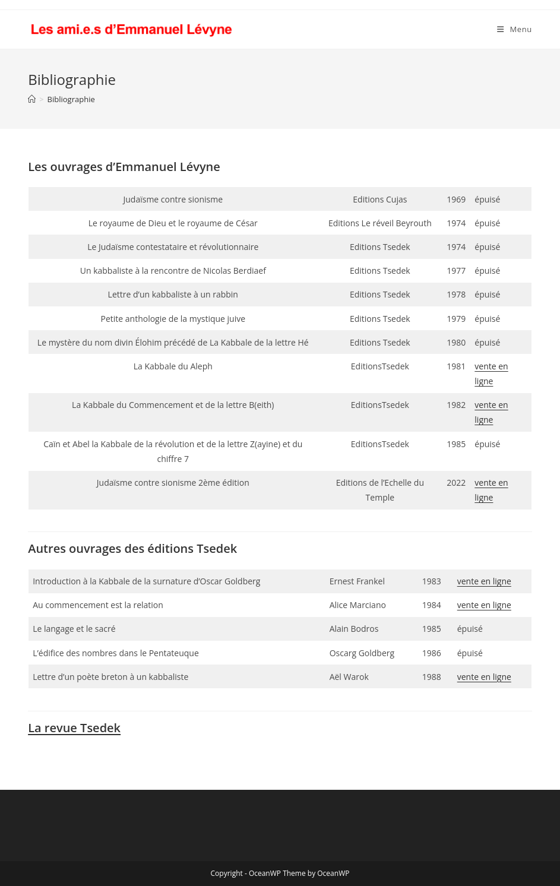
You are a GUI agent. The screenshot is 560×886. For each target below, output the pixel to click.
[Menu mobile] (514, 29)
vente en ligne (484, 581)
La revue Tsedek (74, 728)
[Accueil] (32, 99)
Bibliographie (71, 99)
